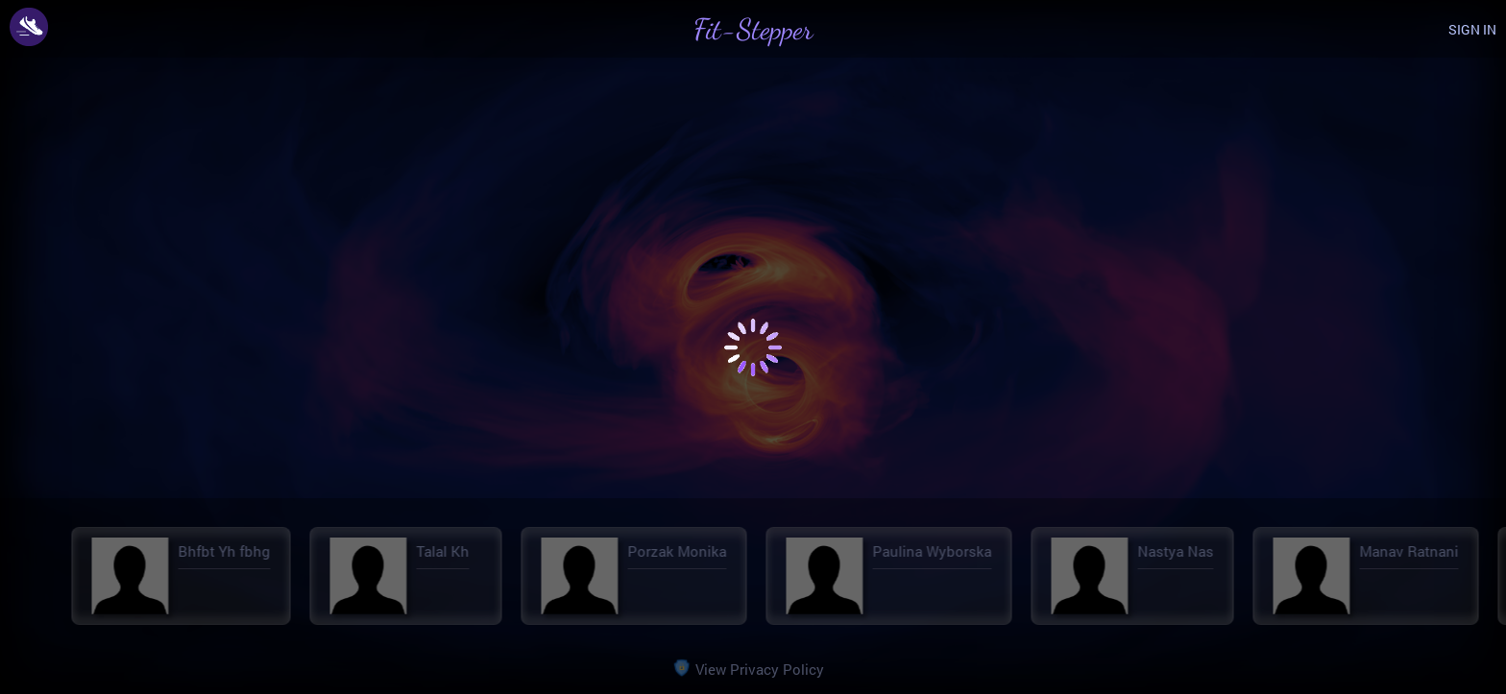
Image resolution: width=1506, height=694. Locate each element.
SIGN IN (1472, 29)
